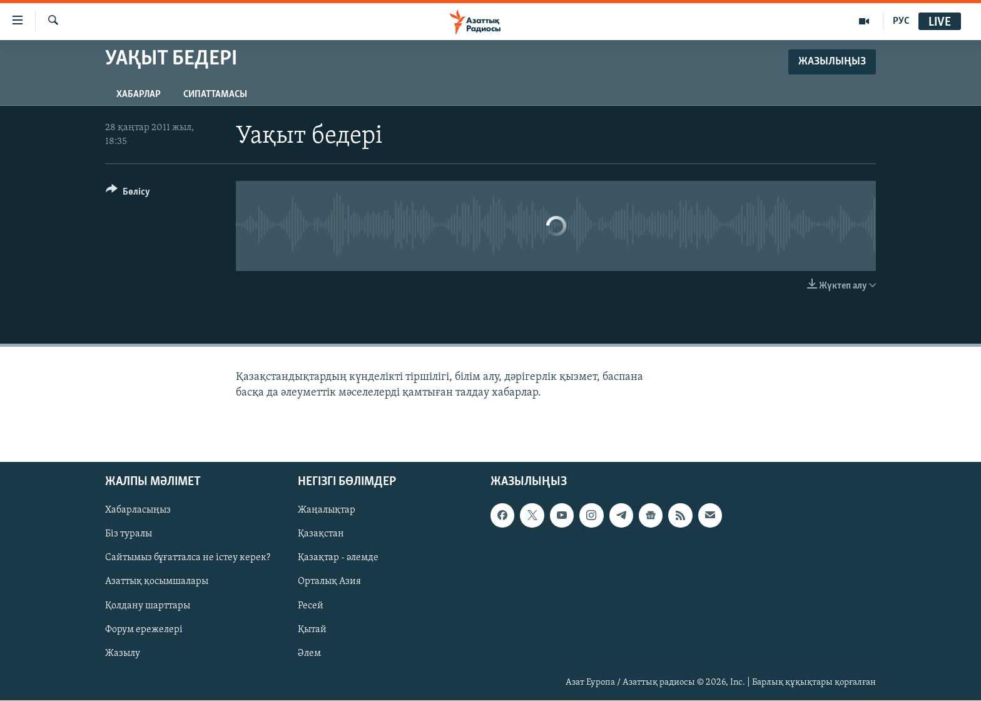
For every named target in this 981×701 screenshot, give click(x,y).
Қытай (312, 630)
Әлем (309, 653)
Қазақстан (321, 535)
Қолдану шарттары (147, 606)
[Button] (128, 194)
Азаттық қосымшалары (156, 582)
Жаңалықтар (326, 511)
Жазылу (122, 653)
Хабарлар (138, 95)
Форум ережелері (144, 630)
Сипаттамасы (215, 95)
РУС (901, 21)
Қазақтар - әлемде (338, 558)
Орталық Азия (329, 582)
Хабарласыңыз (138, 511)
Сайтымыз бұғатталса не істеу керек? (187, 558)
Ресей (310, 606)
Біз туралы (128, 535)
